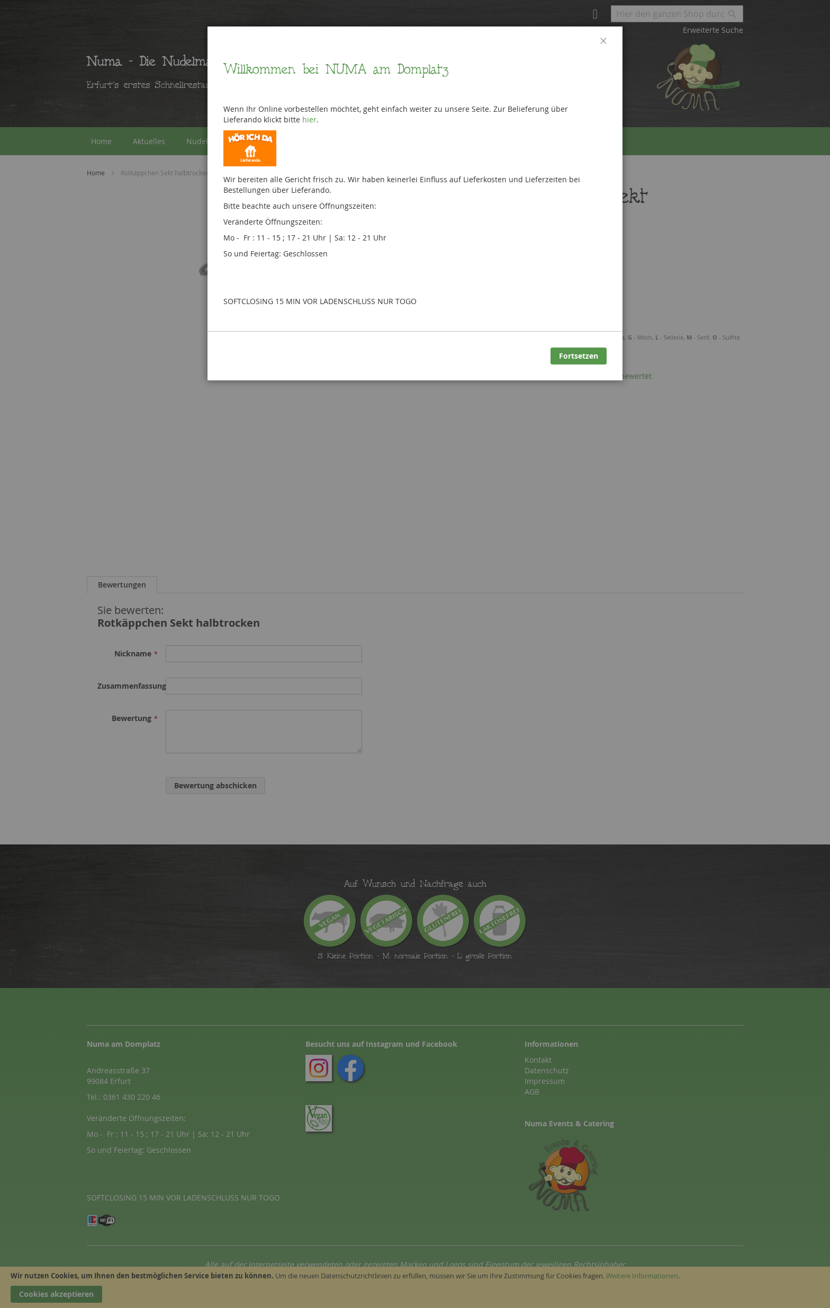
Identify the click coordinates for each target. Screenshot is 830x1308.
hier (309, 119)
